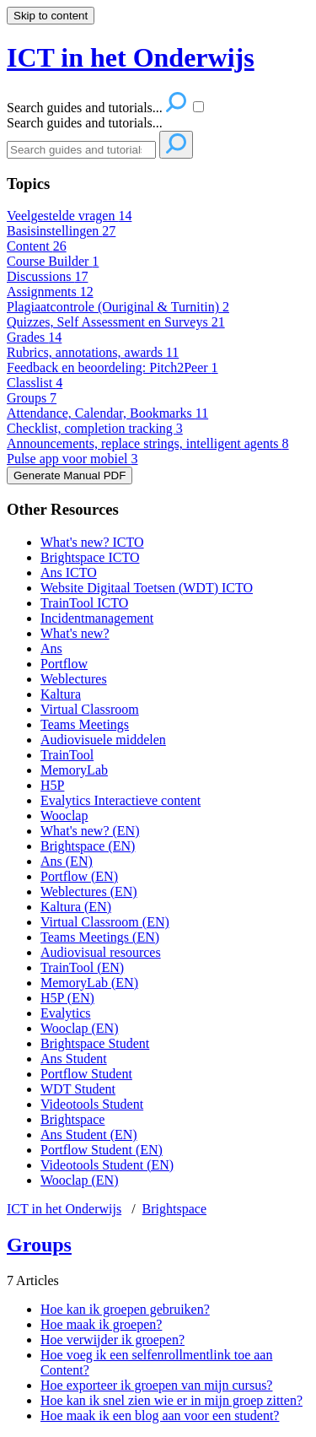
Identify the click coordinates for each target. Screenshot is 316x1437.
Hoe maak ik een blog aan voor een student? (159, 1415)
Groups (31, 398)
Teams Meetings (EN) (99, 937)
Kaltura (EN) (75, 906)
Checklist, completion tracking (95, 428)
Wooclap (64, 815)
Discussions (47, 276)
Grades (34, 337)
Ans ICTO (68, 572)
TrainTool (67, 755)
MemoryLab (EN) (89, 982)
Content (37, 246)
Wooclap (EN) (79, 1028)
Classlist (34, 382)
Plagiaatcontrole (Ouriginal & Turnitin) (118, 307)
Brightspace (72, 1119)
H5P (52, 785)
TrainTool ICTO (84, 603)
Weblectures (73, 679)
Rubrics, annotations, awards (93, 352)
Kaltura (60, 694)
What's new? (75, 633)
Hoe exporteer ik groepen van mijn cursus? (156, 1385)
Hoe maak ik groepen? (101, 1324)
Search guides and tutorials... (85, 123)
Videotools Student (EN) (107, 1165)
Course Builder (53, 261)
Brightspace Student (94, 1043)
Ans (51, 648)
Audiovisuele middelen (103, 739)
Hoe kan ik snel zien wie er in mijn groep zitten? (171, 1400)
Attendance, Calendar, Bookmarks (107, 413)
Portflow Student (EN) (101, 1150)
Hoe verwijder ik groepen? (112, 1339)
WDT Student (77, 1089)
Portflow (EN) (79, 876)
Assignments (50, 291)
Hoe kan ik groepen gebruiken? (125, 1309)
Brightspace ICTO (89, 557)
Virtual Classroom (89, 709)
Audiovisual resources (100, 952)
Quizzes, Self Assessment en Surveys (116, 322)
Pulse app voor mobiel (72, 458)
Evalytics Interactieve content (120, 800)
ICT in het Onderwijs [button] (130, 57)
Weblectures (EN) (88, 891)
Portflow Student (86, 1074)
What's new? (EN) (90, 831)
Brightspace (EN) (87, 846)
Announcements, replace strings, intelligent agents (148, 443)
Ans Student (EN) (88, 1134)
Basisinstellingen (61, 231)
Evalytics (65, 1013)
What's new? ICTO (92, 542)
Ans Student (73, 1058)
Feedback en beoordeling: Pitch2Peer (112, 367)
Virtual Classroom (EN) (104, 922)
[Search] (81, 150)
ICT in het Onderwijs (64, 1209)
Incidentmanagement (96, 618)
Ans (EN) (66, 861)
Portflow (64, 663)
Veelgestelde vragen (69, 215)
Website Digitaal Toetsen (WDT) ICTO (146, 588)
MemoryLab (74, 770)
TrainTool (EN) (82, 967)
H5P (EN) (67, 998)
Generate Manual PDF (69, 475)
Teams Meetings (84, 724)
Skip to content (50, 15)
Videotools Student (91, 1104)
